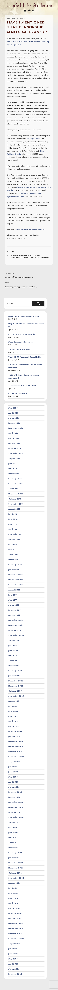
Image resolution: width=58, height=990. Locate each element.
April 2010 (13, 660)
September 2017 (15, 483)
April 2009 (13, 721)
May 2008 (13, 777)
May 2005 (13, 958)
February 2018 (15, 478)
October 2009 (15, 691)
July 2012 (12, 544)
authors (34, 255)
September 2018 (15, 453)
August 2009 (14, 701)
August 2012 (14, 539)
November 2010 (15, 625)
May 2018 (12, 468)
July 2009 (12, 706)
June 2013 (13, 519)
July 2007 (12, 827)
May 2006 (13, 898)
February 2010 (15, 670)
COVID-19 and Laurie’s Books (21, 334)
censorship (16, 257)
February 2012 (15, 564)
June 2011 (12, 595)
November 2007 (15, 807)
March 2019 (13, 438)
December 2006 (15, 862)
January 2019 (14, 443)
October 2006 (15, 873)
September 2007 (16, 817)
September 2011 (15, 584)
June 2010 (13, 650)
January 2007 (14, 857)
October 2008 (15, 751)
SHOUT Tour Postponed (19, 349)
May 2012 (12, 549)
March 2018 (13, 473)
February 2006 (15, 913)
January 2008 (14, 797)
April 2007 (13, 842)
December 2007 (15, 802)
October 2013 (14, 499)
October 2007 (15, 812)
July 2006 (12, 888)
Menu (29, 10)
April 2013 (13, 529)
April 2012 (13, 554)
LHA (12, 251)
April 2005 (13, 964)
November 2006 (15, 868)
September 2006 (16, 878)
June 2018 (12, 463)
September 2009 (16, 696)
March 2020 (14, 418)
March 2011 (13, 605)
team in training (40, 257)
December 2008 (15, 741)
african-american (20, 255)
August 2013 (14, 509)
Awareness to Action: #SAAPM (22, 385)
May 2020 (13, 408)
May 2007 (13, 837)
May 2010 (12, 655)
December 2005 (15, 923)
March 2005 (13, 969)
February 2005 (15, 974)
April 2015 (13, 488)
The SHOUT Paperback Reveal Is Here (25, 357)
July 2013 (12, 514)
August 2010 (14, 640)
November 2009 (15, 686)
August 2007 (14, 822)
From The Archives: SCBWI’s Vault (23, 316)
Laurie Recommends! (17, 393)
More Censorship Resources (21, 342)
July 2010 (12, 645)
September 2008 (16, 756)
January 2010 (14, 675)
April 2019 (13, 433)
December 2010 (15, 620)
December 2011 (15, 574)
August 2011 (14, 590)
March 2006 (14, 908)
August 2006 (14, 883)
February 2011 (14, 610)
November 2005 (15, 928)
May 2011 (12, 600)
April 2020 (13, 413)
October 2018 (14, 448)
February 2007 (15, 852)
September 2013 (16, 504)
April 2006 (13, 903)
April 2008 (13, 782)
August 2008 (14, 761)
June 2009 (13, 711)
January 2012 (14, 569)
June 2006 (13, 893)
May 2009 (13, 716)
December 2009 (15, 680)
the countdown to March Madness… (31, 229)
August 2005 (14, 943)
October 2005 (15, 933)
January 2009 (14, 736)
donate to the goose (25, 187)
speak (27, 257)
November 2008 (15, 746)
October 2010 (15, 630)
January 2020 (14, 423)
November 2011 (15, 579)
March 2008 (13, 787)
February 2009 (15, 731)
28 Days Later (33, 138)
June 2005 (13, 953)
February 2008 (15, 792)
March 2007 (13, 847)
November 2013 (15, 493)
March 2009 (14, 726)
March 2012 (13, 559)
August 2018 (14, 458)
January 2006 (14, 918)
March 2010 (13, 665)
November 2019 (15, 428)
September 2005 (16, 938)
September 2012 (16, 534)
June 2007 (13, 832)
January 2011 (14, 615)
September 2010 (16, 635)
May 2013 (12, 524)
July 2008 (12, 766)
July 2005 (12, 948)
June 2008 (13, 771)
